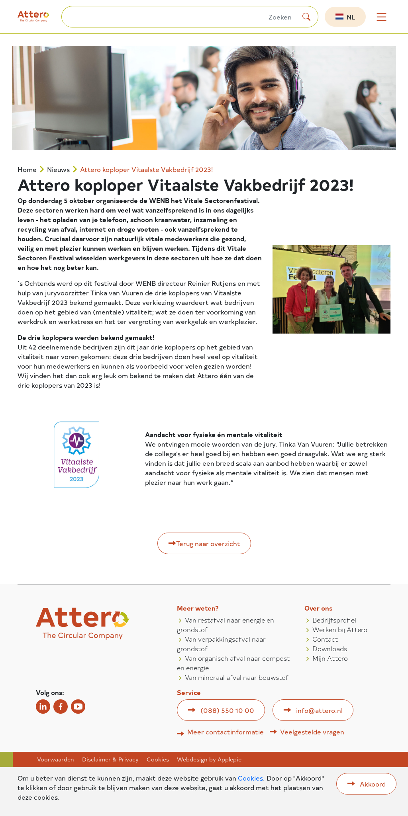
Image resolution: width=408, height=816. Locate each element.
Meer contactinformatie (225, 731)
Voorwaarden (55, 759)
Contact (325, 638)
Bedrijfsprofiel (334, 619)
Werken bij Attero (339, 629)
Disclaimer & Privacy (110, 759)
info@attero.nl (319, 710)
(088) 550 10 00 (227, 710)
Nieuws (58, 169)
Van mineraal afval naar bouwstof (236, 677)
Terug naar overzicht (208, 543)
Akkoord (373, 783)
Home (27, 169)
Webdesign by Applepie (209, 759)
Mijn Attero (330, 658)
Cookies (158, 759)
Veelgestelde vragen (312, 731)
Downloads (329, 648)
